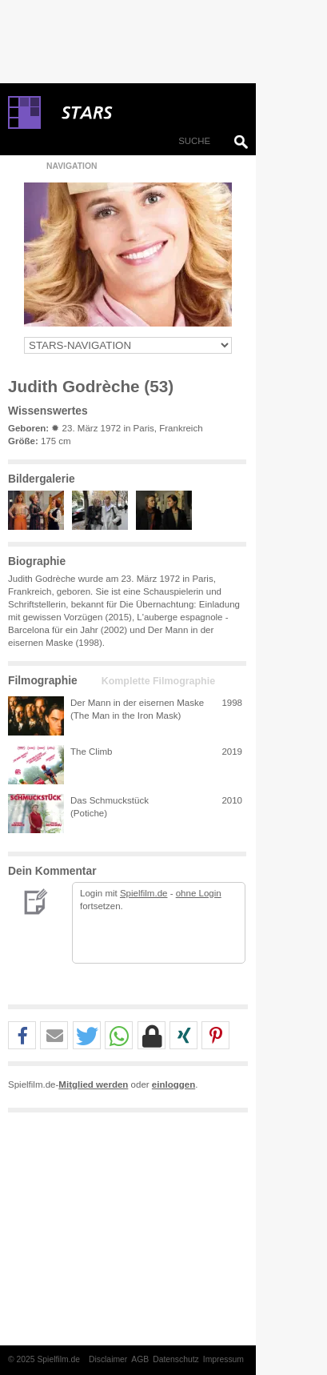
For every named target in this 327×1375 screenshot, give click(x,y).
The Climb (91, 751)
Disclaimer (108, 1359)
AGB (140, 1359)
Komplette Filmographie (158, 681)
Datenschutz (176, 1359)
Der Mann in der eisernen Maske (137, 703)
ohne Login (198, 893)
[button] (22, 1036)
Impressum (223, 1359)
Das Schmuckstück (109, 800)
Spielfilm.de (144, 893)
